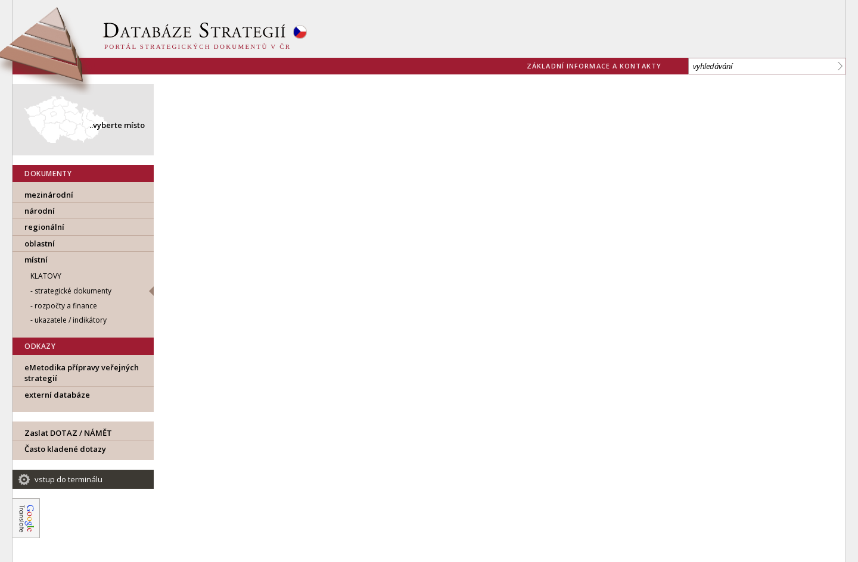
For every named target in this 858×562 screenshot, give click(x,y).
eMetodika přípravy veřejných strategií (81, 372)
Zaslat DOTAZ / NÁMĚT (68, 432)
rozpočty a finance (66, 306)
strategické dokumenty (73, 291)
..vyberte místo (117, 125)
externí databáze (57, 394)
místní (36, 259)
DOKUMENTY (48, 173)
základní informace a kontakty (594, 65)
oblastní (39, 243)
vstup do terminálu (68, 479)
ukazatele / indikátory (71, 320)
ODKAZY (40, 346)
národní (39, 210)
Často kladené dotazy (65, 449)
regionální (44, 226)
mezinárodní (48, 194)
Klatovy (45, 276)
